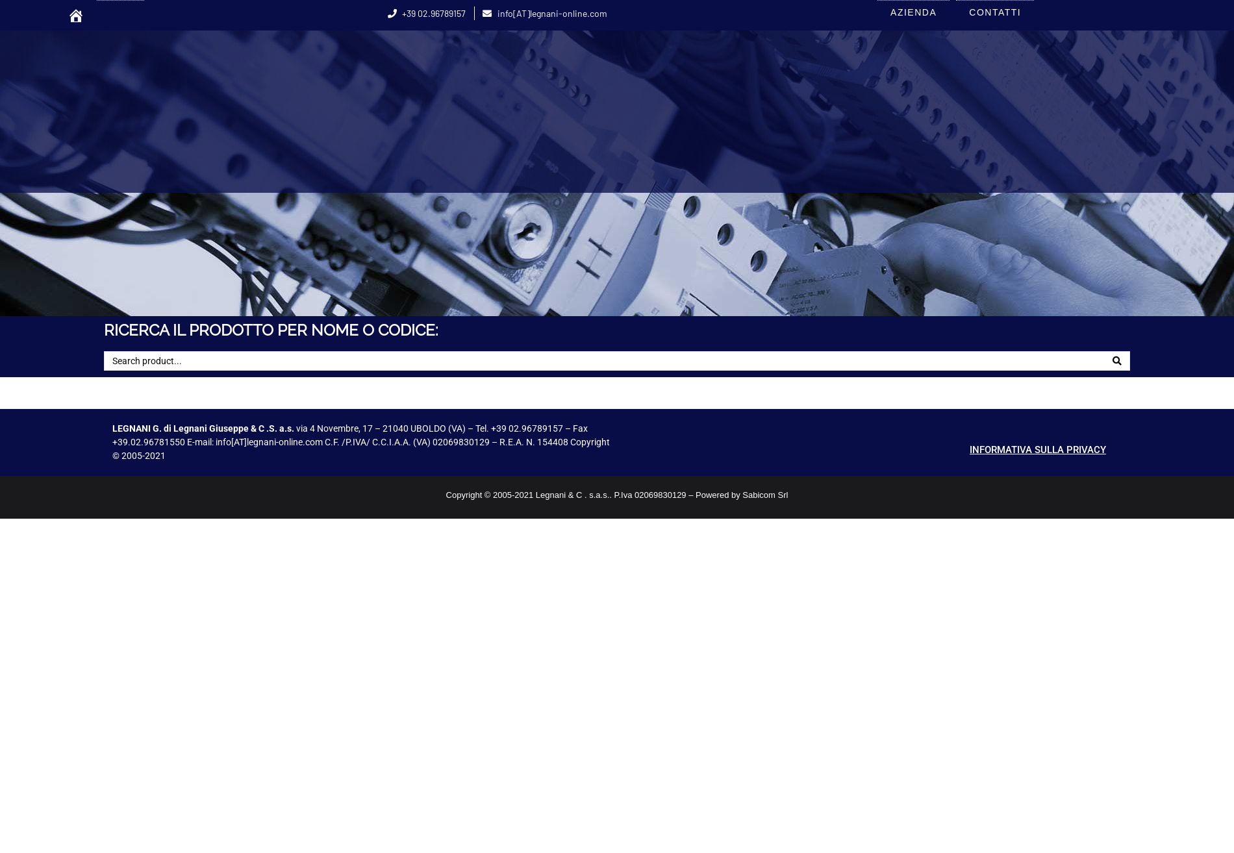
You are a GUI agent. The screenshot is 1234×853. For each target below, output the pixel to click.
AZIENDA (913, 12)
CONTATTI (995, 12)
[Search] (1117, 361)
